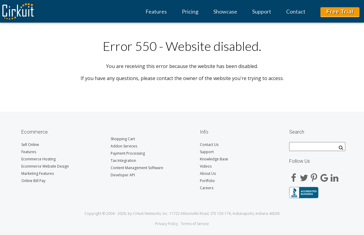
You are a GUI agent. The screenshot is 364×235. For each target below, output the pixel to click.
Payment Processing (128, 153)
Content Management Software (137, 167)
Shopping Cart (123, 138)
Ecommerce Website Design (45, 166)
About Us (208, 173)
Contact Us (209, 144)
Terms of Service (195, 223)
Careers (206, 187)
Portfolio (207, 180)
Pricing (190, 11)
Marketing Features (37, 173)
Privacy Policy (166, 223)
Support (261, 11)
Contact (295, 11)
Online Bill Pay (33, 180)
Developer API (123, 175)
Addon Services (124, 146)
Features (156, 11)
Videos (206, 166)
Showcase (225, 11)
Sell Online (30, 144)
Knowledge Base (214, 159)
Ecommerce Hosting (38, 159)
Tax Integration (123, 160)
